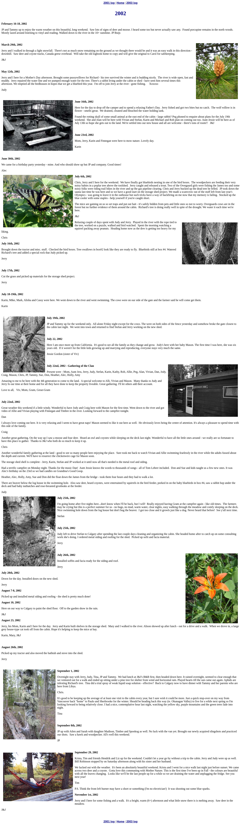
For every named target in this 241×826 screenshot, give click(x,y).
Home (120, 2)
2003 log (132, 2)
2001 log (109, 2)
